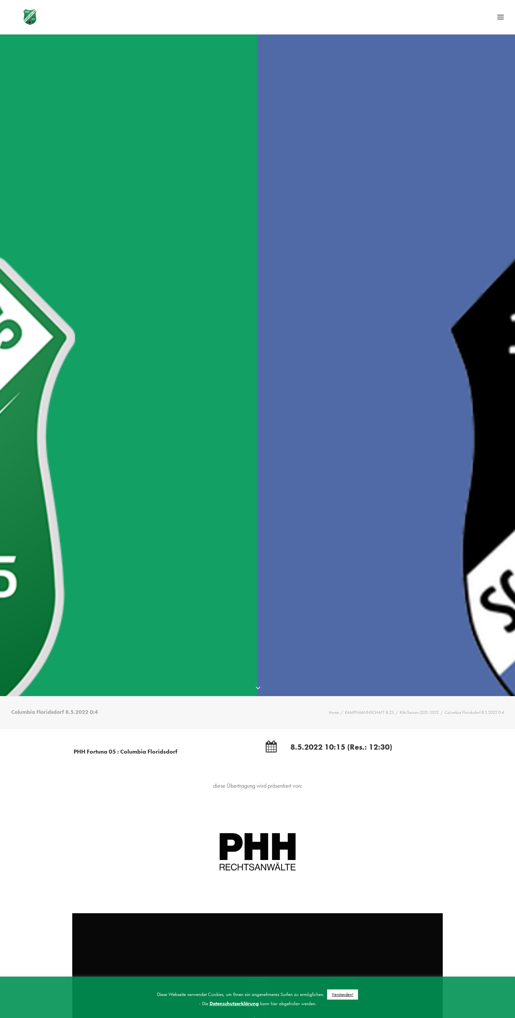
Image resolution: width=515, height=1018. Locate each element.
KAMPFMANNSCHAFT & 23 (369, 713)
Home (334, 713)
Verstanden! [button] (342, 994)
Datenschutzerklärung (234, 1003)
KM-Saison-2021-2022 (419, 713)
